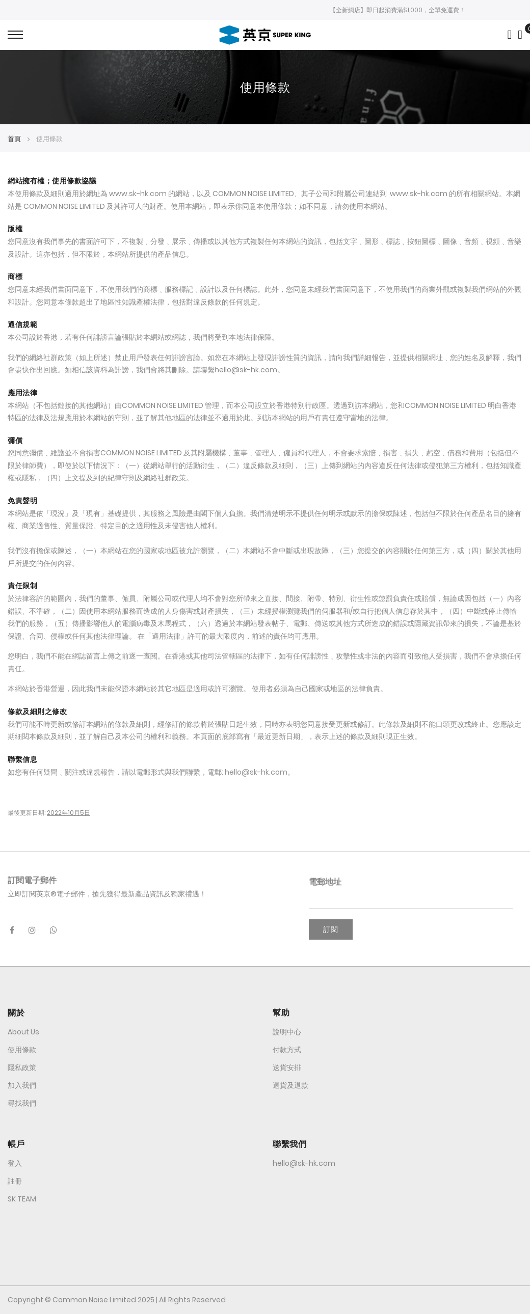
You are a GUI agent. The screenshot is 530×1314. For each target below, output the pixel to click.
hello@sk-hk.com (256, 772)
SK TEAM (22, 1199)
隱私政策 (22, 1067)
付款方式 (287, 1050)
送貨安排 (287, 1067)
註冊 (15, 1181)
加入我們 (22, 1085)
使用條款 (22, 1050)
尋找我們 (22, 1103)
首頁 (15, 139)
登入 (15, 1163)
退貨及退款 (290, 1085)
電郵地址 (325, 882)
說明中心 (287, 1032)
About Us (23, 1032)
